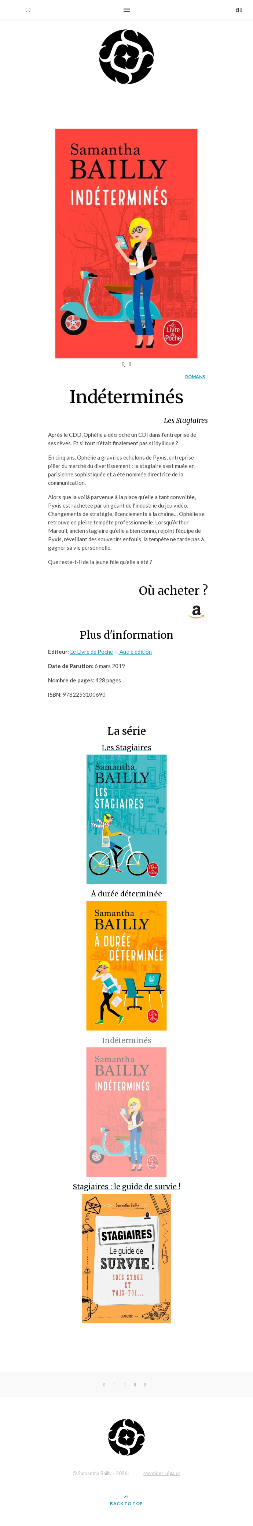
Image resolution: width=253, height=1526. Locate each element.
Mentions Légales (161, 1473)
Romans (195, 376)
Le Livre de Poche (91, 651)
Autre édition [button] (135, 651)
